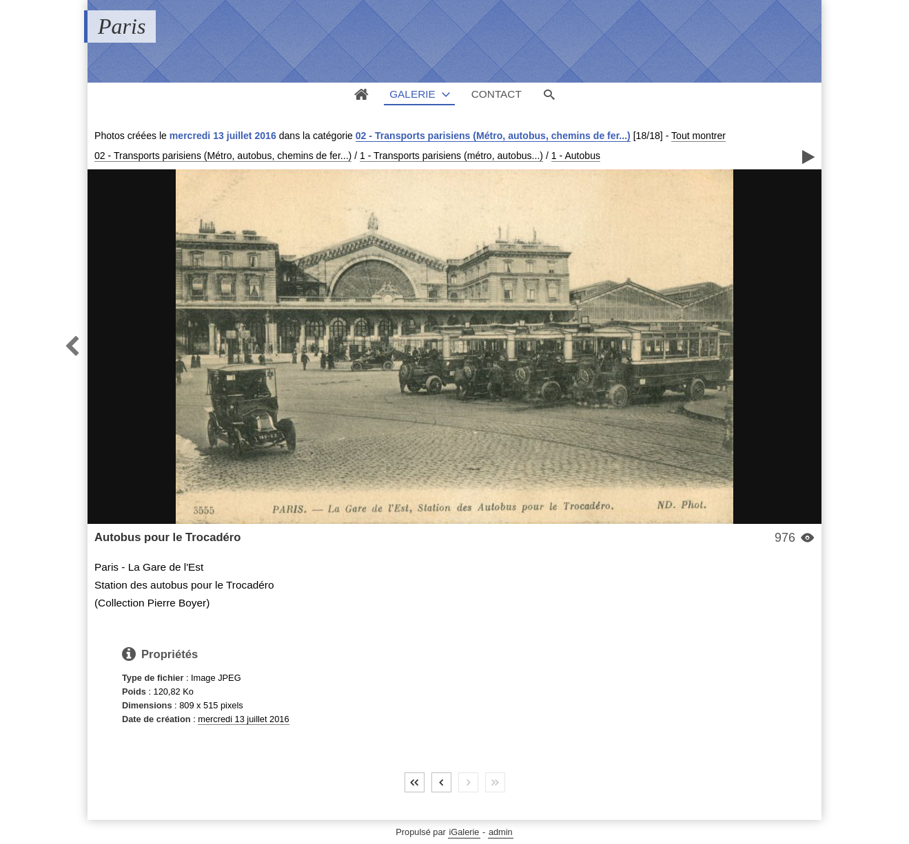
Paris (121, 26)
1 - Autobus (575, 155)
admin (501, 832)
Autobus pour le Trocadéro (167, 537)
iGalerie (464, 832)
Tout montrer (698, 135)
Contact (496, 94)
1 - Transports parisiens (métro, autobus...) (451, 155)
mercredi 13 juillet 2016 (243, 719)
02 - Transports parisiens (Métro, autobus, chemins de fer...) (493, 135)
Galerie (412, 94)
